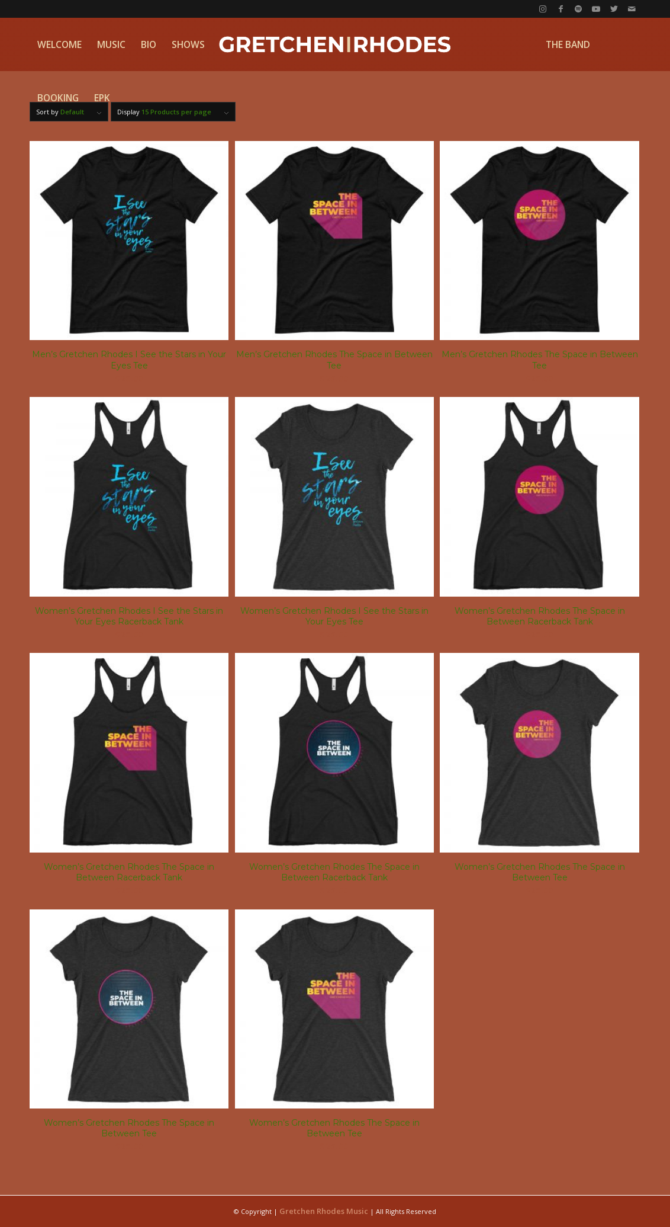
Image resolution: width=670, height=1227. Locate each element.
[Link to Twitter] (614, 9)
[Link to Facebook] (560, 9)
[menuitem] (59, 44)
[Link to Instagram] (543, 9)
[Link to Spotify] (578, 9)
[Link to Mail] (631, 9)
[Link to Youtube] (596, 9)
